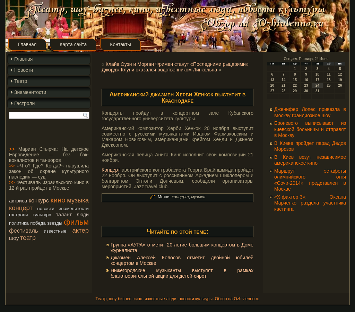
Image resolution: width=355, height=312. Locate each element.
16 (306, 80)
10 (317, 74)
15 (295, 80)
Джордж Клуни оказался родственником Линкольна (159, 69)
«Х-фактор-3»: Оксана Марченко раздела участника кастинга (310, 203)
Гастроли (24, 103)
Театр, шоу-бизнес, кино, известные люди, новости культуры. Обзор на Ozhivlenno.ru (177, 298)
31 (317, 91)
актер (80, 230)
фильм (76, 221)
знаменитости (74, 208)
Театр (20, 81)
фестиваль (23, 230)
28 (283, 91)
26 (340, 85)
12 (340, 74)
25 (329, 85)
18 (329, 80)
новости (45, 208)
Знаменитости (30, 92)
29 (295, 91)
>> (12, 149)
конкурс (39, 200)
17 (317, 80)
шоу (14, 238)
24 (317, 85)
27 (272, 91)
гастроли (18, 214)
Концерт (111, 170)
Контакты (120, 44)
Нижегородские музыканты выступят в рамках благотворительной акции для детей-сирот (182, 273)
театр (28, 237)
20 (272, 85)
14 (283, 80)
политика (19, 223)
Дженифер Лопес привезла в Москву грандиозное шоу (310, 112)
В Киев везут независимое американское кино (310, 160)
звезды (54, 223)
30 (306, 91)
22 (295, 85)
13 (272, 80)
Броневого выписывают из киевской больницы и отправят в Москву (310, 129)
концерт (21, 207)
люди (83, 214)
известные (55, 231)
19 (340, 80)
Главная (27, 44)
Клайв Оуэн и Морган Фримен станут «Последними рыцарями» (177, 64)
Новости (23, 70)
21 (283, 85)
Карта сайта (73, 44)
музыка (78, 200)
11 (329, 74)
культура (42, 214)
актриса (18, 200)
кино (57, 200)
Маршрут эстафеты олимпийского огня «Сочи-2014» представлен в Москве (310, 180)
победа (37, 223)
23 (306, 85)
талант (64, 214)
